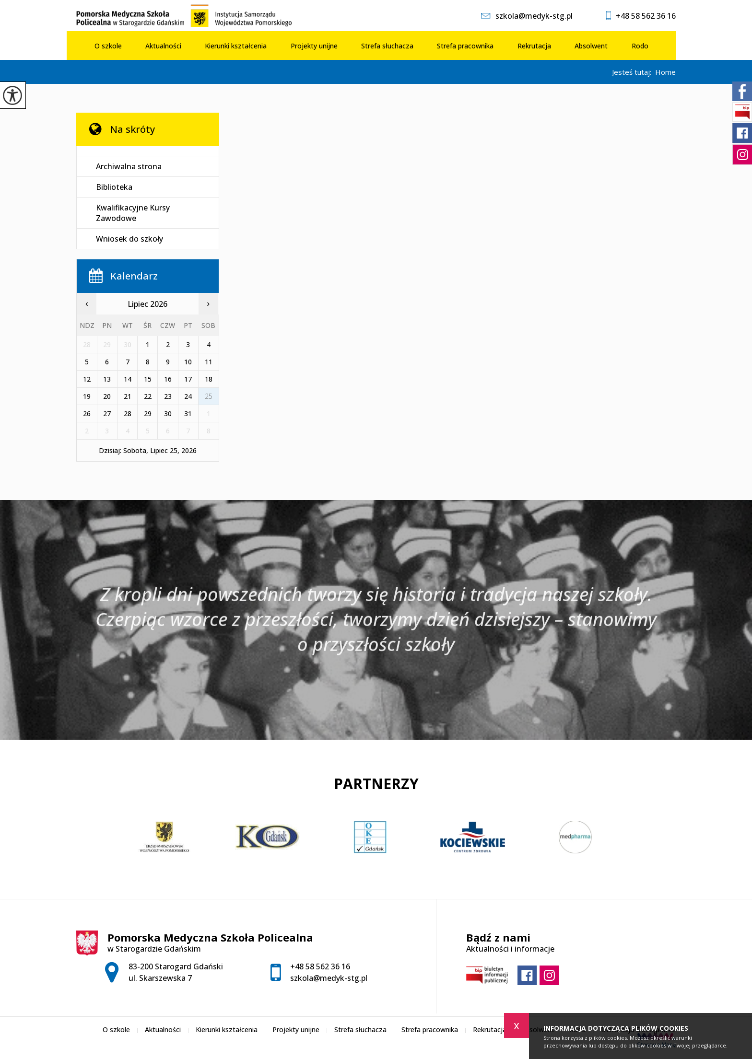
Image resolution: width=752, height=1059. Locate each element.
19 (87, 396)
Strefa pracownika (465, 45)
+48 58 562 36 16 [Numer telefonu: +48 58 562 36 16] (320, 966)
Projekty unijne (314, 45)
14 (127, 379)
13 (107, 379)
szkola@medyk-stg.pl (527, 16)
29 (148, 413)
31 (188, 413)
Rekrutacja (534, 45)
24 (188, 396)
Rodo (640, 45)
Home (665, 72)
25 (208, 396)
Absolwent (591, 45)
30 (168, 413)
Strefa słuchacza (387, 45)
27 (107, 413)
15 (148, 379)
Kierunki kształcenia (236, 45)
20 (107, 396)
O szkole (108, 45)
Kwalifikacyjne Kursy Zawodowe (133, 212)
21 (127, 396)
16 (168, 379)
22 (148, 396)
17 (188, 379)
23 (168, 396)
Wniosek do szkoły (129, 238)
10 (188, 361)
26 (87, 413)
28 (127, 413)
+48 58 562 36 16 (641, 16)
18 (208, 379)
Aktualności (163, 45)
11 (208, 361)
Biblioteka (114, 187)
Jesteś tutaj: (633, 72)
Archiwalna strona (129, 166)
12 (87, 379)
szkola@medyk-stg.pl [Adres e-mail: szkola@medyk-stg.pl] (328, 978)
